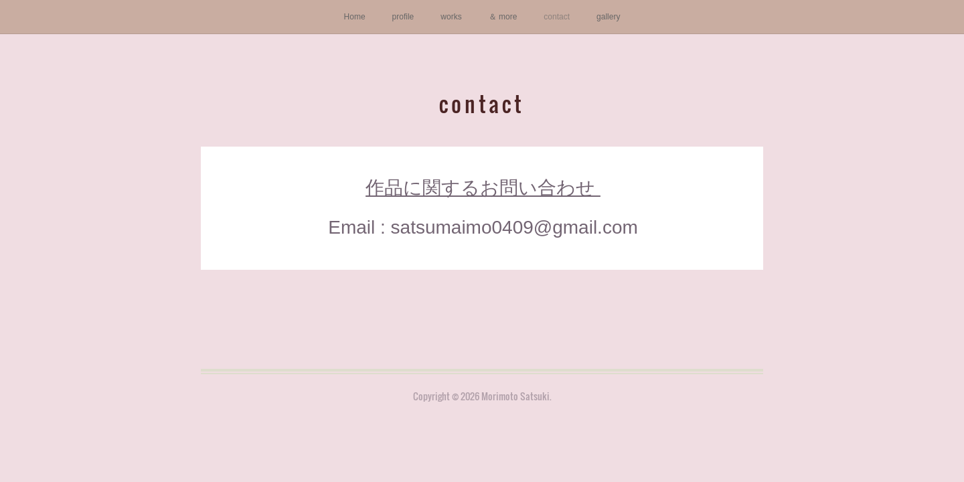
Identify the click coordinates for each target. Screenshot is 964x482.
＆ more (503, 16)
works (450, 16)
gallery (608, 16)
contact (557, 16)
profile (403, 16)
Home (355, 16)
